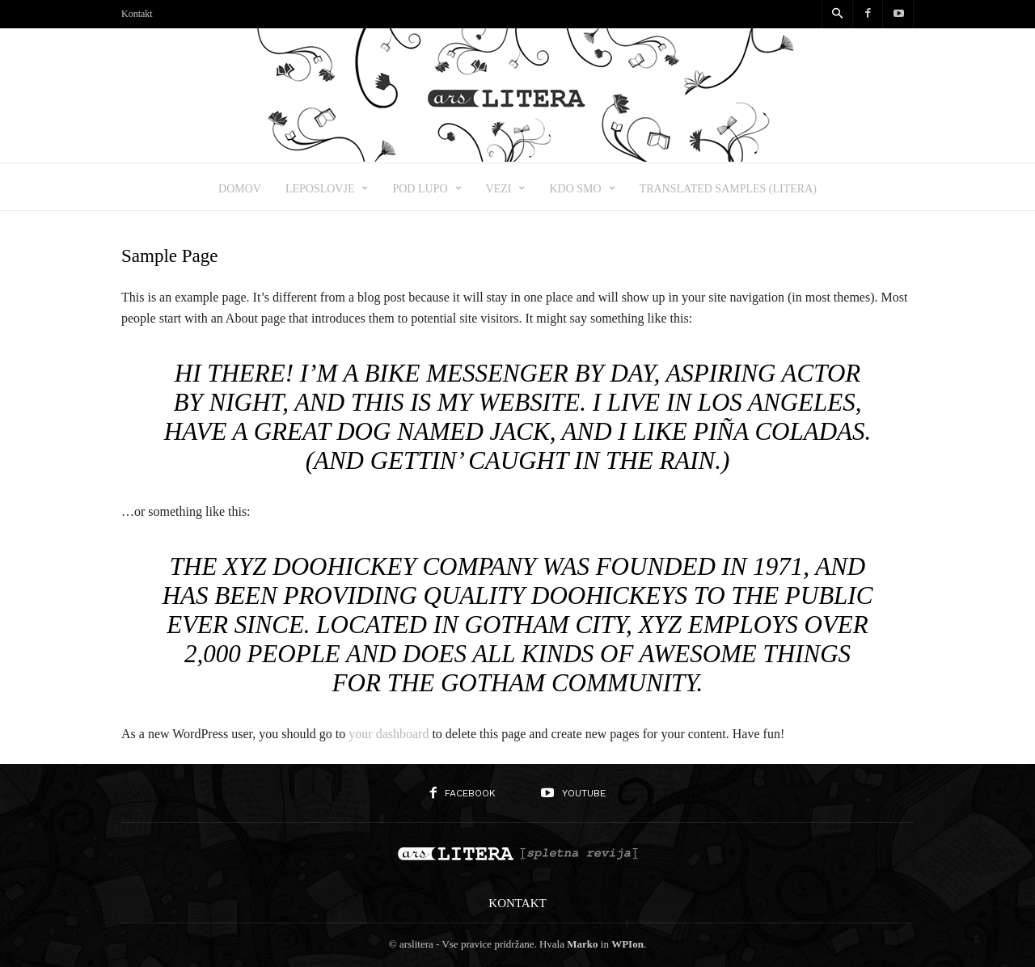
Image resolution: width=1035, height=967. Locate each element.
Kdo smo (582, 189)
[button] (837, 14)
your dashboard (389, 734)
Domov (239, 189)
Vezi (506, 189)
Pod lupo (426, 189)
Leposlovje (327, 189)
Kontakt (137, 13)
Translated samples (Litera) (728, 189)
